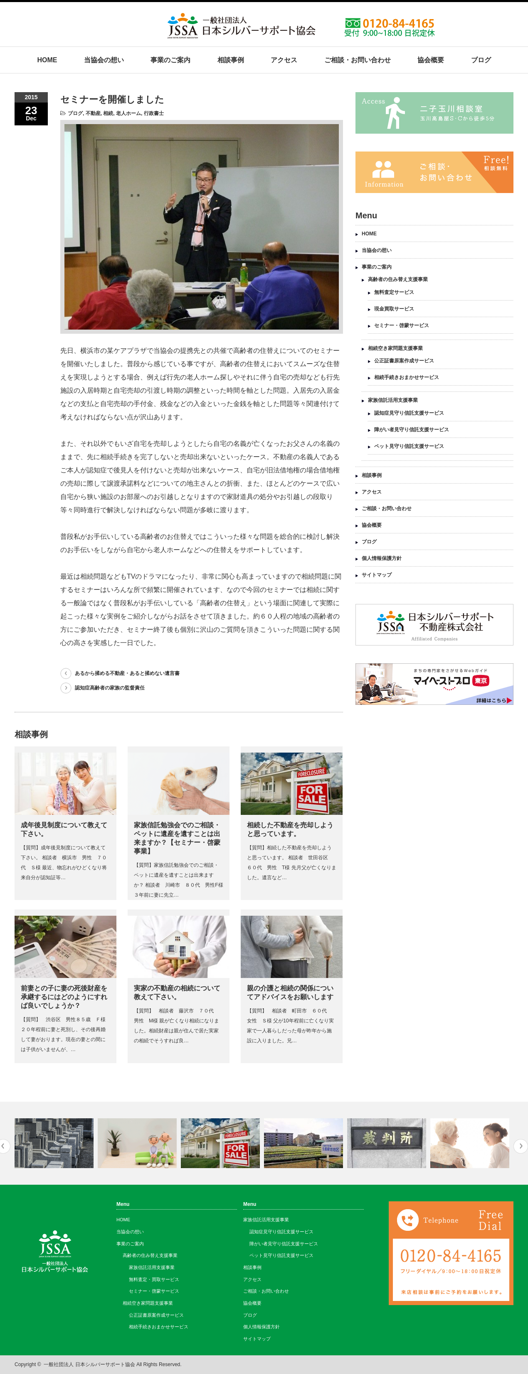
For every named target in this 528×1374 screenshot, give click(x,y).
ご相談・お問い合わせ (357, 60)
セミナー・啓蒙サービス (401, 325)
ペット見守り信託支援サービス (409, 446)
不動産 (93, 113)
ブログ (481, 60)
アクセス (284, 60)
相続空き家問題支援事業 (395, 348)
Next (520, 1146)
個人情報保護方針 (382, 558)
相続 (108, 113)
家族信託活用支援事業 (393, 400)
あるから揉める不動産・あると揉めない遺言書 (127, 673)
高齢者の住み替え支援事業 (398, 279)
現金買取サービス (394, 309)
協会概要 (430, 60)
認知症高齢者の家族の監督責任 (110, 688)
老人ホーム (128, 113)
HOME (47, 60)
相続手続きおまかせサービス (406, 377)
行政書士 (154, 113)
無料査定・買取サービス (154, 1279)
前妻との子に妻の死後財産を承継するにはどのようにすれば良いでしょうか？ (64, 997)
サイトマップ (377, 575)
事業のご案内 (170, 60)
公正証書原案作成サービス (404, 361)
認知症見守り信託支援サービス (409, 413)
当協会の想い (104, 60)
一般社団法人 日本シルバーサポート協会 (89, 1364)
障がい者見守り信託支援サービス (411, 430)
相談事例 (230, 60)
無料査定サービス (394, 292)
